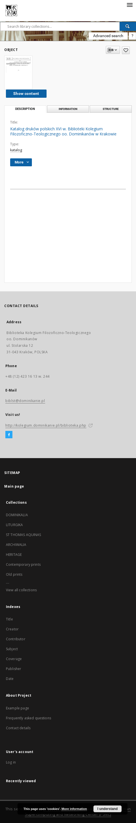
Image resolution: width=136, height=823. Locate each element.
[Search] (128, 26)
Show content (26, 93)
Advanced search (108, 35)
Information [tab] (68, 108)
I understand (107, 809)
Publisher (13, 668)
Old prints (14, 574)
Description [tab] (25, 109)
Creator (12, 629)
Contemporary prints (23, 564)
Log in (11, 762)
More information (74, 809)
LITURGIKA (14, 524)
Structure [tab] (111, 108)
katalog (16, 150)
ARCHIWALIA (16, 544)
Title (9, 619)
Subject (12, 649)
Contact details (18, 728)
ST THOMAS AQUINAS (23, 534)
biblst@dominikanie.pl (25, 400)
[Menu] (129, 4)
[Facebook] (8, 434)
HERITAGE (14, 554)
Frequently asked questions (28, 718)
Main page (14, 486)
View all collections (21, 590)
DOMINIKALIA (17, 514)
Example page (17, 708)
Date (10, 678)
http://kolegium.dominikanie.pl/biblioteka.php (45, 425)
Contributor (15, 639)
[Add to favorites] (126, 50)
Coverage (14, 658)
